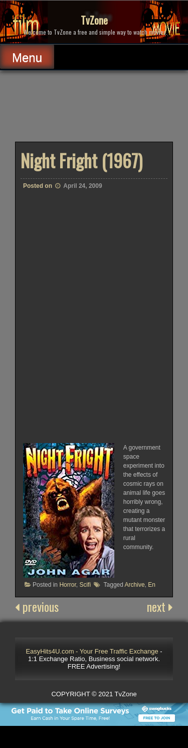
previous (37, 606)
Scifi (85, 584)
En (151, 584)
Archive (135, 584)
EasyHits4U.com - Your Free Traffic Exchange (92, 651)
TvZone (94, 20)
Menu (27, 57)
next (160, 606)
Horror (67, 584)
